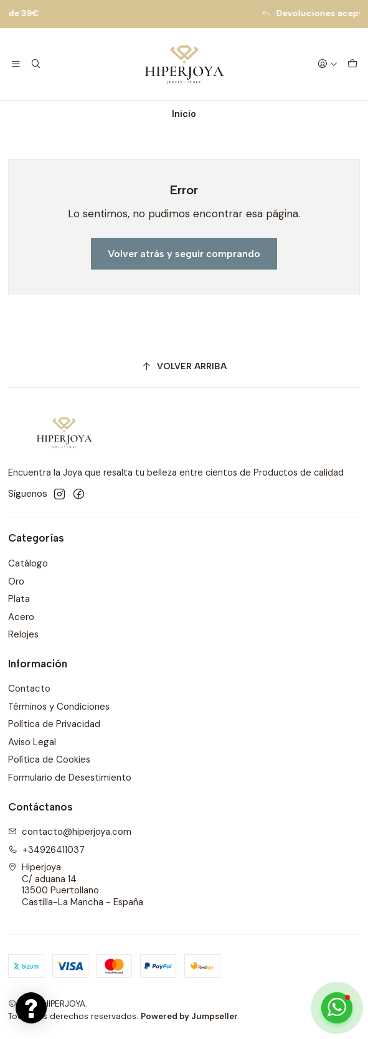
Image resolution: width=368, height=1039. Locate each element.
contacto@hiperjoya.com (70, 831)
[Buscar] (36, 64)
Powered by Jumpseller (189, 1016)
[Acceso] (327, 64)
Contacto (29, 688)
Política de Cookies (49, 759)
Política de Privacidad (54, 724)
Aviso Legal (32, 742)
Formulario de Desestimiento (69, 777)
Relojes (23, 634)
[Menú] (16, 64)
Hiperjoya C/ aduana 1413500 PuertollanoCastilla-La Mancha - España (76, 884)
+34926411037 (46, 850)
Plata (19, 599)
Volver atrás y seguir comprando (184, 254)
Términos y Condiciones (59, 706)
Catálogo (28, 563)
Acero (21, 617)
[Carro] (352, 64)
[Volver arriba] (184, 367)
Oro (16, 581)
